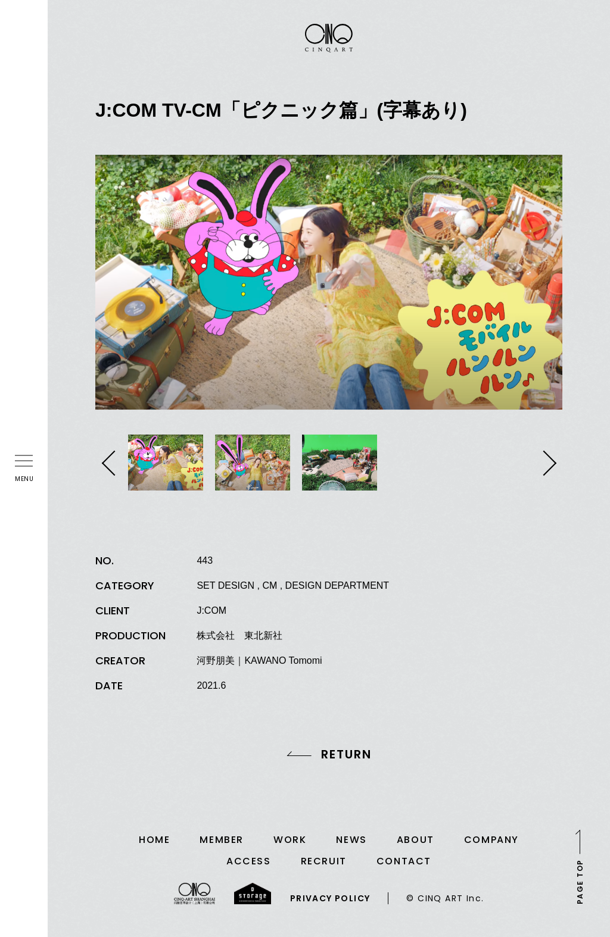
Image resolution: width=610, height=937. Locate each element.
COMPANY (491, 840)
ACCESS (248, 861)
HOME (154, 840)
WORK (289, 840)
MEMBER (222, 840)
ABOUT (415, 840)
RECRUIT (324, 861)
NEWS (351, 840)
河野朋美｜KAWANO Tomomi (259, 660)
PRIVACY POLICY (330, 898)
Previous (111, 463)
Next (546, 463)
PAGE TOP (580, 881)
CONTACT (403, 861)
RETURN (346, 754)
